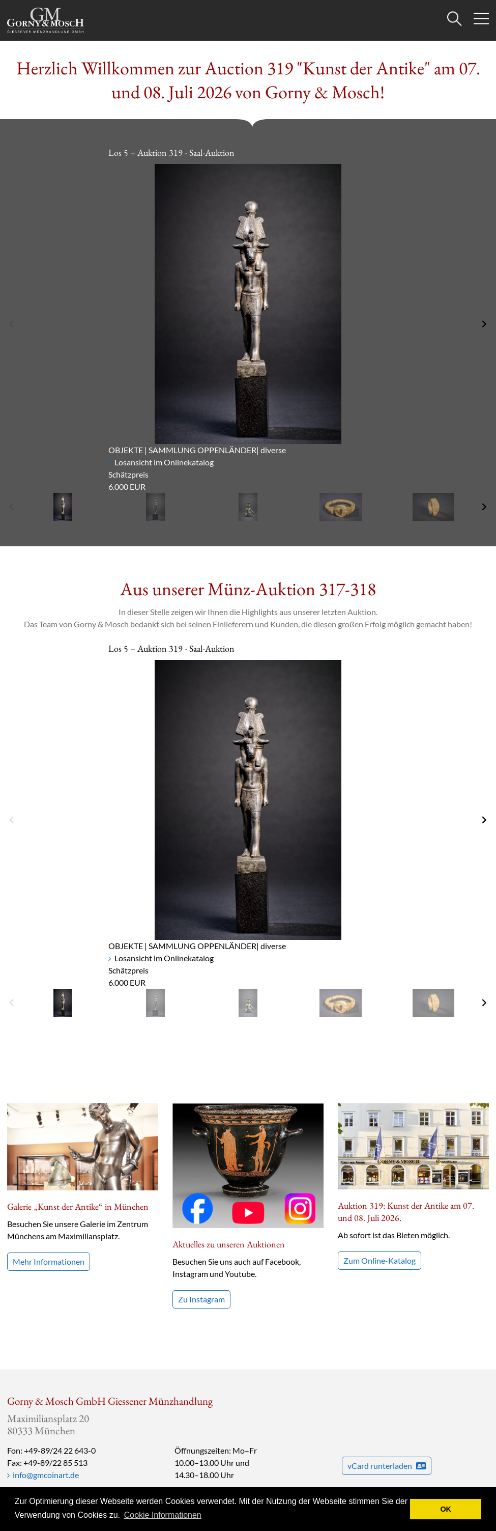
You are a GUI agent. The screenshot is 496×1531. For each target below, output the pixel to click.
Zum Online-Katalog (379, 1174)
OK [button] (445, 1509)
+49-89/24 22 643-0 (60, 1450)
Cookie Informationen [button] (162, 1515)
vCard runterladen (386, 1465)
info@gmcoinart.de (46, 1475)
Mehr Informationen (48, 1261)
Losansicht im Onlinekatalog (164, 462)
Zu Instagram (201, 1299)
